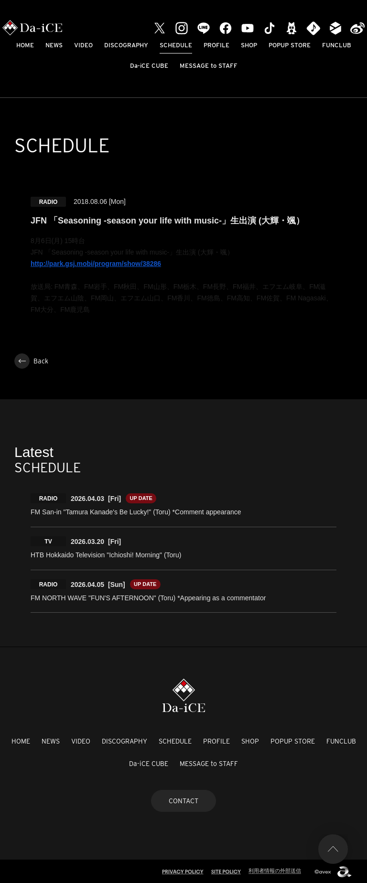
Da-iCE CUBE (149, 65)
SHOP (249, 45)
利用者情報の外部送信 (274, 869)
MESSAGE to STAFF (208, 65)
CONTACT (183, 799)
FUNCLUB (336, 45)
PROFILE (216, 45)
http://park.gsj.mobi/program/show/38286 (96, 263)
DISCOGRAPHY (126, 45)
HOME (25, 45)
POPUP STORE (290, 45)
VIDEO (83, 45)
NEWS (54, 45)
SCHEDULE (176, 45)
